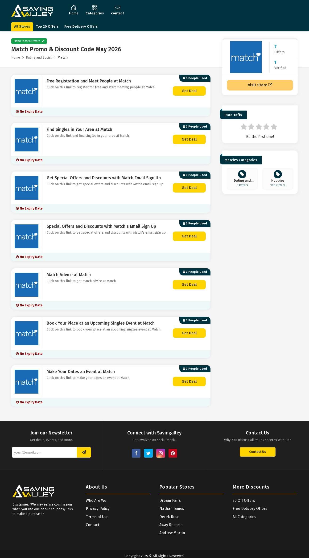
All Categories (244, 517)
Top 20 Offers (47, 26)
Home (15, 58)
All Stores (22, 26)
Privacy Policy (98, 508)
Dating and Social (39, 58)
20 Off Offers (244, 500)
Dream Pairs (170, 500)
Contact (92, 525)
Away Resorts (170, 525)
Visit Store (260, 85)
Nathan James (171, 508)
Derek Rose (169, 517)
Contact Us (257, 452)
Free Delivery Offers (81, 26)
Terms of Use (97, 517)
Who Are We (96, 500)
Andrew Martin (172, 533)
